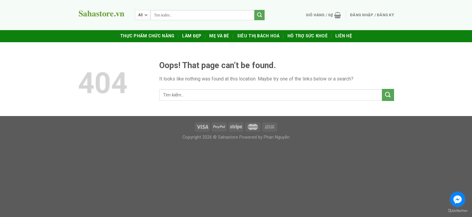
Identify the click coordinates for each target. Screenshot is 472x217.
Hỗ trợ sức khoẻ (307, 36)
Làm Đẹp (191, 36)
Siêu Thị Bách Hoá (258, 36)
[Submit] (388, 95)
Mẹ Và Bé (219, 36)
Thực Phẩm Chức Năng (147, 36)
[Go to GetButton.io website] (457, 211)
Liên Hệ (343, 36)
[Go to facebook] (457, 199)
